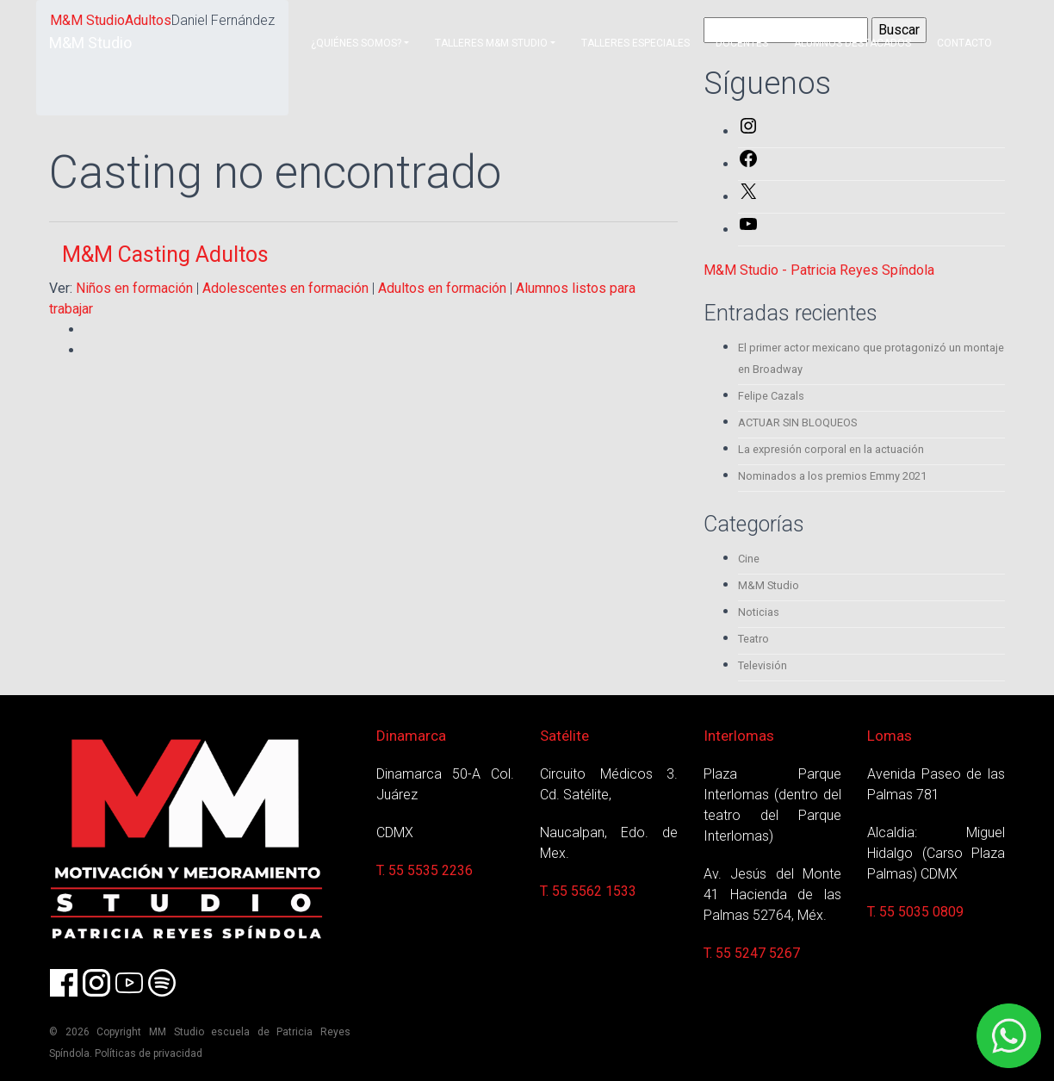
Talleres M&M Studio (491, 43)
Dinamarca (411, 735)
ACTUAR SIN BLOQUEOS (797, 422)
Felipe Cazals (771, 395)
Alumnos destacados (852, 43)
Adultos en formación (442, 288)
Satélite (564, 735)
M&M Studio (90, 43)
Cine (749, 558)
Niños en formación (134, 288)
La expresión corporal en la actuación (831, 449)
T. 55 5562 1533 (588, 891)
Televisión (762, 665)
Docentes (742, 43)
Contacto (964, 43)
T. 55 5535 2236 (424, 870)
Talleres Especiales (635, 43)
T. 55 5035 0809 (915, 912)
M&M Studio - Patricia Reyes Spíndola (819, 270)
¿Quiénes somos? (356, 43)
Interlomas (739, 735)
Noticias (758, 612)
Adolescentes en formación (285, 288)
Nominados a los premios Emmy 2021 (832, 475)
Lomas (889, 735)
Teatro (753, 638)
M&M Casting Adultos (165, 254)
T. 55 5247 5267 (752, 953)
